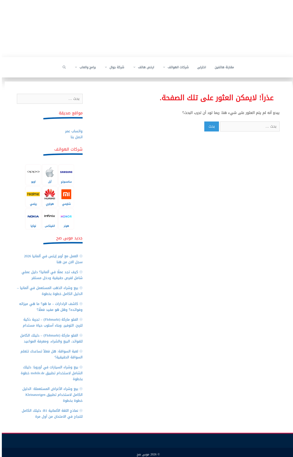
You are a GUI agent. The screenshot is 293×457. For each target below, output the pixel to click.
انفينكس (48, 219)
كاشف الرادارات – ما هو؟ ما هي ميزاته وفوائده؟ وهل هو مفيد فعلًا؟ (49, 306)
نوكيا (31, 219)
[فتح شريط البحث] (62, 67)
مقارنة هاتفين (222, 67)
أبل (48, 175)
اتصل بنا (75, 137)
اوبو (31, 175)
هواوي (48, 197)
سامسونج (64, 175)
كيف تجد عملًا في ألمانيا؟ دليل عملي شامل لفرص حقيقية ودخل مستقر (50, 275)
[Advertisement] (171, 28)
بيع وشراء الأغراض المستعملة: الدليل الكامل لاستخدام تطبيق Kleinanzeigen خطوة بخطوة (51, 394)
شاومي (64, 197)
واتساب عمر (72, 131)
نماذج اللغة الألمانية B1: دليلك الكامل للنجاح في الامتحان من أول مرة (50, 413)
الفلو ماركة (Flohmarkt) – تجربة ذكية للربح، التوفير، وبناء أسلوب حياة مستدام (51, 322)
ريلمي (31, 197)
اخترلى (199, 67)
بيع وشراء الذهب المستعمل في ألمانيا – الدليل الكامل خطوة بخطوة (48, 291)
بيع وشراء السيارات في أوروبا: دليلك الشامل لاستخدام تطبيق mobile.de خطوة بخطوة (50, 373)
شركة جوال (110, 67)
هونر (64, 219)
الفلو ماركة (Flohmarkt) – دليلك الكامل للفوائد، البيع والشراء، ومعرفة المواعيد (49, 338)
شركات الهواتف (171, 67)
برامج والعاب (81, 67)
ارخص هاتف (139, 67)
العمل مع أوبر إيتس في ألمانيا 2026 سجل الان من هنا (51, 259)
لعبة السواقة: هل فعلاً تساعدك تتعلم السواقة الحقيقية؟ (50, 354)
